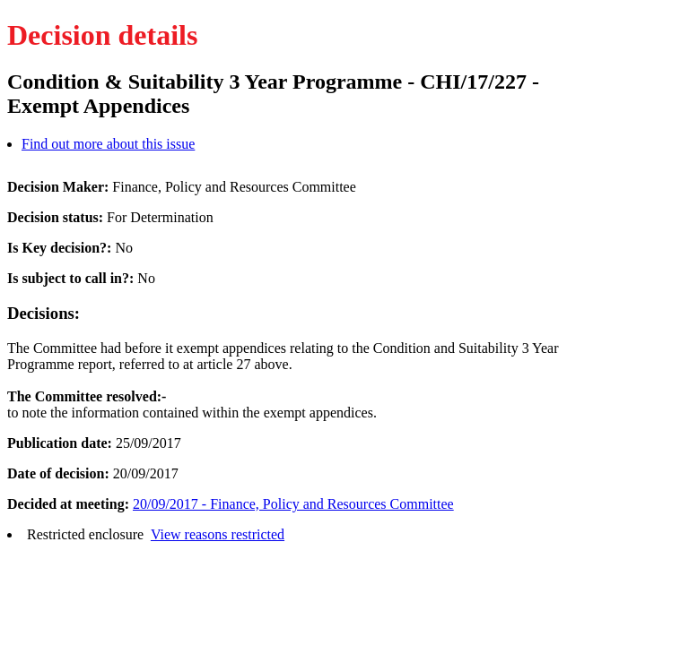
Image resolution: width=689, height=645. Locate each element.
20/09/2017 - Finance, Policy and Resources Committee (293, 504)
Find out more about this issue (108, 143)
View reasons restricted (217, 534)
